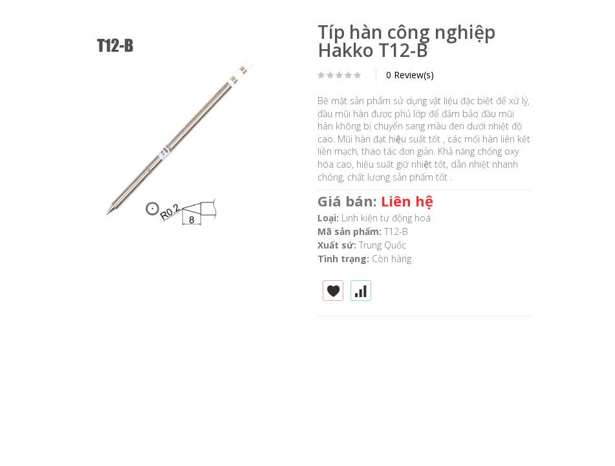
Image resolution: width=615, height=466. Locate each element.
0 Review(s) (410, 75)
